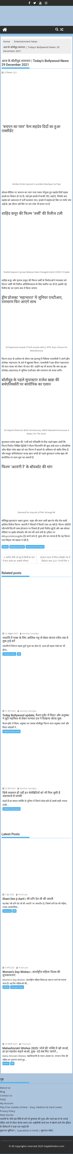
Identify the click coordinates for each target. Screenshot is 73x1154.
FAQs (3, 1099)
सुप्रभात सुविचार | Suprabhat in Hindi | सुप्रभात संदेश (26, 1130)
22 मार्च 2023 (9, 788)
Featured (7, 911)
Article (5, 546)
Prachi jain (22, 894)
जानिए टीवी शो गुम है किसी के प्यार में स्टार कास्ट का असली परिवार (19, 559)
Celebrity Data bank (11, 731)
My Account (6, 1103)
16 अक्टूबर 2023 (10, 633)
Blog (2, 1091)
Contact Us (6, 1095)
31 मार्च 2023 (9, 711)
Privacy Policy (7, 1111)
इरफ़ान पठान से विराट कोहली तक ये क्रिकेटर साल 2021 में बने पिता (55, 559)
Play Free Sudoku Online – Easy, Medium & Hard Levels (31, 1107)
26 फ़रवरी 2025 (9, 1044)
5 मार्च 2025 (8, 967)
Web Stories (6, 1114)
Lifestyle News (9, 654)
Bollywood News (17, 546)
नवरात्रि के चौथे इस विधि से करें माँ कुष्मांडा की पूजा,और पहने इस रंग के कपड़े (34, 1118)
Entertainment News (35, 546)
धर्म (19, 654)
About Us (5, 1087)
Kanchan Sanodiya (29, 633)
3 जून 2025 (8, 894)
